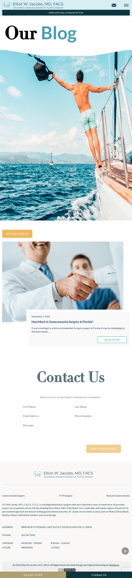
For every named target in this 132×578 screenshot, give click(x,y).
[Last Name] (100, 406)
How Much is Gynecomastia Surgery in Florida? (62, 321)
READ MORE (112, 339)
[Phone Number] (100, 416)
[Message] (74, 432)
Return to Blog (17, 233)
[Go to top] (125, 551)
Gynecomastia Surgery (13, 495)
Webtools (114, 565)
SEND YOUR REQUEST (107, 448)
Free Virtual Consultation (66, 12)
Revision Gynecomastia (118, 495)
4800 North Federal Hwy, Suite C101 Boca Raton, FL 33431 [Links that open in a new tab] (56, 527)
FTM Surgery (65, 495)
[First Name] (48, 406)
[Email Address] (48, 416)
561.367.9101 (28, 535)
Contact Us (99, 575)
